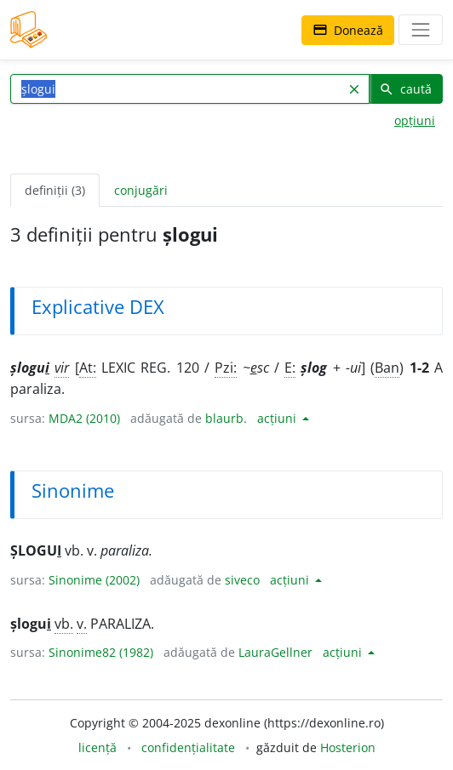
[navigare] (421, 29)
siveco (242, 580)
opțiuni (414, 120)
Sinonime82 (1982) (101, 652)
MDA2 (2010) (84, 418)
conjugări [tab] (141, 190)
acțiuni (278, 418)
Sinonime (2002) (94, 580)
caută (405, 89)
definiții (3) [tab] (55, 190)
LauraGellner (275, 652)
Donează (348, 30)
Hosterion (348, 747)
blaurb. (226, 418)
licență (97, 747)
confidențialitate (188, 747)
